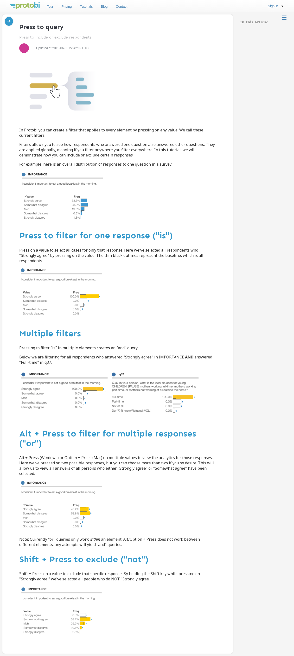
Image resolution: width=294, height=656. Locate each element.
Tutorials (86, 6)
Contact (121, 6)
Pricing (67, 6)
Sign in (273, 6)
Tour (50, 6)
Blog (104, 6)
